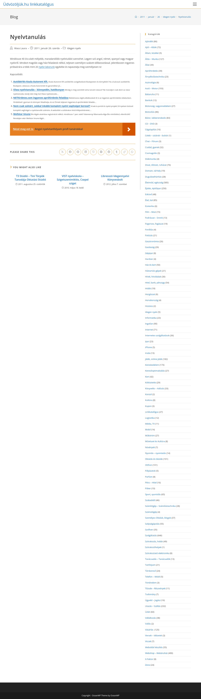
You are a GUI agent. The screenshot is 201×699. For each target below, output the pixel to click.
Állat (147, 64)
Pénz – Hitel (151, 482)
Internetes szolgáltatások (157, 335)
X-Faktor (149, 659)
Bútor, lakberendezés (155, 117)
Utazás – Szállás (153, 606)
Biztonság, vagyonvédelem (158, 106)
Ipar (147, 341)
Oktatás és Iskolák (154, 458)
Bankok (148, 100)
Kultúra (148, 400)
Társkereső (150, 570)
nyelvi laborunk (47, 66)
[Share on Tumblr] (116, 152)
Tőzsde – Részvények (155, 588)
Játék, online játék (153, 359)
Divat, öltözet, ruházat (156, 164)
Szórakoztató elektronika (157, 553)
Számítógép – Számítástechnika (160, 506)
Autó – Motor (151, 88)
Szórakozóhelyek (153, 547)
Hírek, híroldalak (153, 276)
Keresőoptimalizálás (155, 370)
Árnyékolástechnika (154, 76)
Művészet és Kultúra (155, 441)
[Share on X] (62, 152)
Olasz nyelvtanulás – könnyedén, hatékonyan (38, 89)
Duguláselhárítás (153, 176)
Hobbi (148, 288)
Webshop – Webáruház (156, 653)
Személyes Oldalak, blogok (158, 517)
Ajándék (149, 41)
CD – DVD (150, 123)
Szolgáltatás (151, 535)
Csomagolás (151, 153)
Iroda (147, 353)
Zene (147, 664)
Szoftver (149, 529)
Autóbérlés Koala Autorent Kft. (30, 81)
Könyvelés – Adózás (154, 388)
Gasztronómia (152, 241)
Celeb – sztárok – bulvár (156, 135)
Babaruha (150, 94)
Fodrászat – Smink (154, 217)
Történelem (150, 582)
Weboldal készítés (154, 647)
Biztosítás (150, 111)
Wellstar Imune (21, 114)
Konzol (148, 394)
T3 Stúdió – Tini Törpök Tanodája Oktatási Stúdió (30, 177)
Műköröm (150, 435)
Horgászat (150, 294)
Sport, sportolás (153, 494)
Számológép (151, 512)
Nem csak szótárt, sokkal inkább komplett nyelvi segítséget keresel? (51, 106)
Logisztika (150, 417)
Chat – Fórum (151, 141)
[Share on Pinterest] (78, 152)
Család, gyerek (152, 147)
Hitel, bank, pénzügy (155, 282)
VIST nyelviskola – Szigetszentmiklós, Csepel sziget (73, 179)
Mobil (148, 429)
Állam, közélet (152, 53)
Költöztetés (150, 382)
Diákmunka (150, 158)
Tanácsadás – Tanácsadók (157, 559)
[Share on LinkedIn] (85, 152)
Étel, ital (149, 200)
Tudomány (150, 594)
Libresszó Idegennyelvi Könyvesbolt (115, 177)
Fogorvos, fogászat (154, 223)
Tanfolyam (150, 564)
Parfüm (148, 476)
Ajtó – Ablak (151, 47)
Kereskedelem (152, 364)
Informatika (150, 317)
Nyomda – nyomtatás (155, 453)
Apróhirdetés (151, 70)
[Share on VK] (101, 152)
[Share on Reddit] (109, 152)
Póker (148, 488)
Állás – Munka (152, 59)
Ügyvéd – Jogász (153, 600)
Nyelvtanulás (184, 16)
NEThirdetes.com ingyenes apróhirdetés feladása (40, 97)
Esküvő (148, 194)
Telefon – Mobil (152, 576)
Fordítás (149, 229)
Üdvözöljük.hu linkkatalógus (28, 4)
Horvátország (151, 300)
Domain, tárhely (153, 170)
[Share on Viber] (93, 152)
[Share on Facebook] (70, 152)
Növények (150, 447)
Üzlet (147, 611)
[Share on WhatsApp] (132, 152)
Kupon (148, 406)
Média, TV (150, 423)
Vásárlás (149, 629)
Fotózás (149, 235)
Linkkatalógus (152, 411)
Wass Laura (20, 48)
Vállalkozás (150, 617)
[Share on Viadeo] (124, 152)
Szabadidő (150, 500)
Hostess (149, 306)
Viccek (148, 641)
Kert (147, 376)
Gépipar (149, 253)
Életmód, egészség (154, 182)
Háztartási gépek (153, 270)
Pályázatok (150, 470)
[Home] (136, 16)
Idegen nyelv (74, 48)
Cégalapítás (150, 129)
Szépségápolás (152, 523)
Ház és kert (150, 264)
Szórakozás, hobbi (154, 541)
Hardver (149, 259)
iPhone (148, 347)
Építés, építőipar (153, 188)
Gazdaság (150, 247)
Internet (149, 329)
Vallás (148, 623)
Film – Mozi (150, 211)
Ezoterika (149, 206)
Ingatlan (149, 323)
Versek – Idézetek (153, 635)
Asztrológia (150, 82)
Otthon (148, 464)
